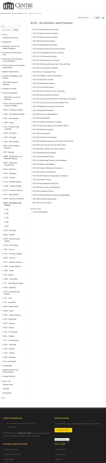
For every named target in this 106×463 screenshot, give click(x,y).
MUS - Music (9, 311)
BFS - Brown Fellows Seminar (12, 147)
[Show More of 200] (4, 213)
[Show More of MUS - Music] (3, 310)
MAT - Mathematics (11, 306)
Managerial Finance (44, 83)
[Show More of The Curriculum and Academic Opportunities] (1, 65)
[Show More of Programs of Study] (1, 88)
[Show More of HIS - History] (3, 274)
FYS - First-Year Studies (13, 254)
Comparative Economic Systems (48, 53)
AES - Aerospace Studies (13, 110)
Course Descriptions (17, 13)
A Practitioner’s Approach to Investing (50, 176)
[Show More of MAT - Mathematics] (3, 306)
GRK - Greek (9, 271)
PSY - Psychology (10, 332)
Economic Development (45, 114)
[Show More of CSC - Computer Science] (3, 190)
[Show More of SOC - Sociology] (3, 344)
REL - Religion (9, 336)
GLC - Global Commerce (13, 262)
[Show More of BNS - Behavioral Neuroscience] (3, 162)
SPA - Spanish (9, 349)
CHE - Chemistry (10, 173)
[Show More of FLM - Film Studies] (3, 245)
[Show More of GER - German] (3, 257)
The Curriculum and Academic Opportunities (14, 66)
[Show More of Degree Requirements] (1, 71)
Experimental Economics (45, 183)
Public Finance (42, 180)
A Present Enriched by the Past (12, 54)
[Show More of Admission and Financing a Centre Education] (1, 58)
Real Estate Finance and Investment (50, 160)
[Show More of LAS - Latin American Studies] (3, 291)
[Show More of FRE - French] (3, 249)
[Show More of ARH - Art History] (3, 133)
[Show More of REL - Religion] (3, 336)
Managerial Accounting (45, 45)
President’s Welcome (10, 38)
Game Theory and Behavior (46, 187)
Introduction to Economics (46, 29)
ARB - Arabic (9, 122)
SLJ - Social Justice (11, 340)
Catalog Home (8, 384)
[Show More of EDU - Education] (3, 230)
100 (7, 209)
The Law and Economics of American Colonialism (54, 99)
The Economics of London (46, 60)
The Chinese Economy (45, 56)
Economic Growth (43, 79)
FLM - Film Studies (11, 245)
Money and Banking (44, 164)
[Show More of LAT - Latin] (3, 298)
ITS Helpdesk (61, 454)
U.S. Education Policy (44, 72)
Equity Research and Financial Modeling (51, 195)
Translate (65, 442)
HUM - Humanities (11, 279)
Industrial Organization (45, 199)
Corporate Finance (43, 191)
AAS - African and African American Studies (13, 105)
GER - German (9, 258)
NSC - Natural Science (12, 315)
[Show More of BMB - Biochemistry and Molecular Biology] (3, 156)
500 (7, 226)
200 (7, 213)
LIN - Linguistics (10, 302)
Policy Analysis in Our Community (49, 91)
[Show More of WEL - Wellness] (3, 357)
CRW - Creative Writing (12, 186)
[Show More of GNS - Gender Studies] (3, 266)
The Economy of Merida (45, 68)
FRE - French (9, 249)
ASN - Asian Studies (11, 142)
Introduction (7, 42)
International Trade (43, 156)
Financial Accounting (44, 41)
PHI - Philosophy (10, 319)
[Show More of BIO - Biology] (3, 152)
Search (16, 30)
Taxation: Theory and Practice (47, 76)
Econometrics (41, 133)
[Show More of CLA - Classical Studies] (3, 181)
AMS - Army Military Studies (14, 114)
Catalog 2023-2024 (5, 13)
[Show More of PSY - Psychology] (3, 331)
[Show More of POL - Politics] (3, 327)
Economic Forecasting (44, 137)
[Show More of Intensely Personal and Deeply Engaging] (1, 46)
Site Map (6, 389)
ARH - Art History (10, 133)
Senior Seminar (42, 203)
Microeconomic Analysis (45, 37)
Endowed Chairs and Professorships (10, 371)
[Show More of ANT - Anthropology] (3, 118)
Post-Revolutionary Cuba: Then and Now (51, 64)
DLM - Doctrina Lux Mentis (14, 199)
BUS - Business (10, 169)
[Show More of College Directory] (1, 376)
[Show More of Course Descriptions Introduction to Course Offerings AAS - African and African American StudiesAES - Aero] (1, 92)
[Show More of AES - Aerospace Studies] (3, 109)
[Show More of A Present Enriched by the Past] (1, 52)
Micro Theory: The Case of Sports (49, 149)
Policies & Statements (12, 454)
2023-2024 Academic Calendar (10, 83)
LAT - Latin (8, 298)
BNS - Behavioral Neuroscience (10, 164)
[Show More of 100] (4, 209)
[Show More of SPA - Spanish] (3, 348)
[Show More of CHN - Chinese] (3, 177)
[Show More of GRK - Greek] (3, 270)
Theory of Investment (44, 172)
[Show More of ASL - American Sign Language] (3, 126)
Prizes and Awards (9, 361)
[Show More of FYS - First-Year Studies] (3, 253)
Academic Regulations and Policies (12, 77)
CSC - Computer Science (13, 190)
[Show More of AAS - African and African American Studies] (3, 103)
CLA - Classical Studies (12, 182)
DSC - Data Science (11, 194)
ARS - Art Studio (10, 137)
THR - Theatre (9, 353)
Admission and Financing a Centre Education (12, 60)
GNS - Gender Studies (12, 266)
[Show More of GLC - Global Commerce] (3, 262)
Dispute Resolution (43, 110)
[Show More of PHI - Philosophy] (3, 319)
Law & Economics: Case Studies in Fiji (50, 103)
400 (7, 222)
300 (7, 218)
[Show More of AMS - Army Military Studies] (3, 114)
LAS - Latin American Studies (12, 293)
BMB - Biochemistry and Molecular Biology (13, 158)
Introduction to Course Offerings (12, 98)
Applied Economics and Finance (48, 106)
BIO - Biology (9, 152)
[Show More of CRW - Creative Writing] (3, 186)
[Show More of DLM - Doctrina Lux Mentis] (3, 198)
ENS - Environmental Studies (12, 240)
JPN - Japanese (10, 287)
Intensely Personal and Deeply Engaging (11, 47)
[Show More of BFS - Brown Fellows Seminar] (3, 145)
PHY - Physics (9, 323)
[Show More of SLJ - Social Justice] (3, 340)
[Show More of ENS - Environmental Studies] (3, 238)
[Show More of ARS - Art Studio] (3, 137)
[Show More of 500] (4, 226)
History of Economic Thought (47, 122)
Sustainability (41, 118)
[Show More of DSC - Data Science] (3, 194)
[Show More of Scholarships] (1, 365)
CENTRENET (61, 449)
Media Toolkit (9, 459)
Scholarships (7, 366)
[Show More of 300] (4, 217)
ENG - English (9, 235)
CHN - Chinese (9, 177)
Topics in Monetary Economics (47, 168)
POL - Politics (9, 328)
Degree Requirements (11, 72)
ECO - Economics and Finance (12, 204)
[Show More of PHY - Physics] (3, 323)
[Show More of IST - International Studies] (3, 283)
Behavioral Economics (44, 153)
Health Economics (43, 129)
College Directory (9, 376)
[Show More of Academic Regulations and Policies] (1, 75)
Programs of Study (9, 89)
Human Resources (11, 449)
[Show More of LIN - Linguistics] (3, 302)
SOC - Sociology (10, 344)
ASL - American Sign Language (11, 128)
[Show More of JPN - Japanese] (3, 287)
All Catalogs (7, 393)
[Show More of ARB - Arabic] (3, 122)
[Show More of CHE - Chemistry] (3, 173)
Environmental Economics (46, 95)
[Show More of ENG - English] (3, 234)
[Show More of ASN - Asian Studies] (3, 141)
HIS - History (9, 275)
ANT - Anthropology (11, 118)
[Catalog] (86, 17)
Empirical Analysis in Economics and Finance (53, 141)
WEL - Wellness (10, 357)
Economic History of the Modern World (50, 126)
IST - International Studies (13, 283)
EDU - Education (10, 230)
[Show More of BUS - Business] (3, 169)
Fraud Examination (43, 87)
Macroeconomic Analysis (45, 33)
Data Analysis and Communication (49, 49)
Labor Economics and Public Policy (49, 145)
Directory (59, 459)
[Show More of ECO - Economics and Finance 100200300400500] (3, 202)
